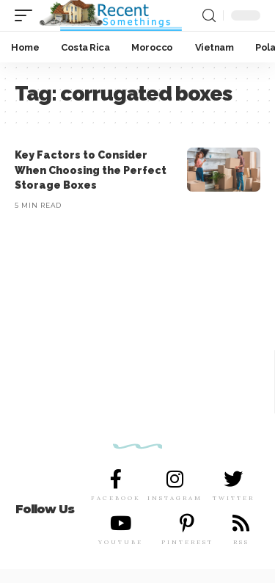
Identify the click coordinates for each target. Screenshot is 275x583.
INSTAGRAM (174, 497)
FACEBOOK (116, 497)
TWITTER (233, 497)
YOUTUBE (120, 542)
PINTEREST (187, 542)
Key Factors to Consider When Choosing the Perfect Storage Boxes (90, 170)
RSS (241, 542)
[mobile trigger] (27, 15)
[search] (209, 15)
